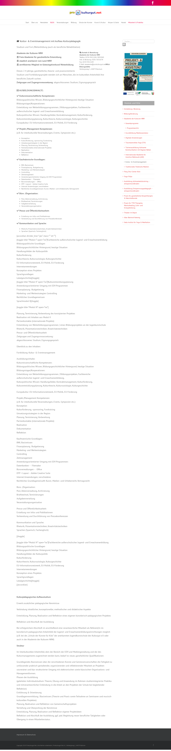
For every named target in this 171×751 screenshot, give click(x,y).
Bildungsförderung (131, 114)
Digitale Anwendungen (134, 138)
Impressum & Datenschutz (26, 735)
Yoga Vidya (128, 176)
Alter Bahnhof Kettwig (132, 217)
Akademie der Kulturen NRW (134, 119)
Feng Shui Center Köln (132, 172)
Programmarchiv (133, 128)
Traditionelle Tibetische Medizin (137, 167)
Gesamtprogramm (132, 123)
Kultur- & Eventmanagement (136, 162)
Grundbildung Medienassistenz (137, 133)
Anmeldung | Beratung (132, 109)
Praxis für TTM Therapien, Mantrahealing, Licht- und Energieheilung (133, 205)
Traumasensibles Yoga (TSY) (136, 143)
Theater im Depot (130, 213)
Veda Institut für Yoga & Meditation (137, 222)
